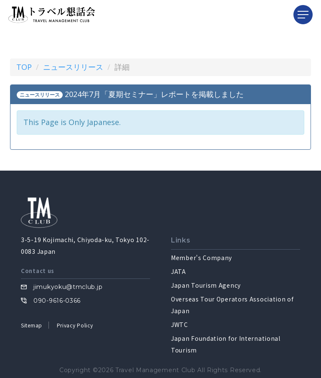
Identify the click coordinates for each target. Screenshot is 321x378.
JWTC (179, 324)
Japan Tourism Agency (206, 285)
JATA (178, 271)
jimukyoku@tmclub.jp (67, 287)
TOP (24, 67)
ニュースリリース (73, 67)
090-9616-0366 (57, 300)
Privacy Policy (75, 325)
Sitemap (31, 325)
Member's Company (201, 257)
